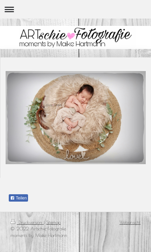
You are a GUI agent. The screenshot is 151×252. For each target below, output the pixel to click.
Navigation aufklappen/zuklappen (75, 9)
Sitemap (53, 222)
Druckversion (27, 222)
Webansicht (129, 222)
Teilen (18, 198)
